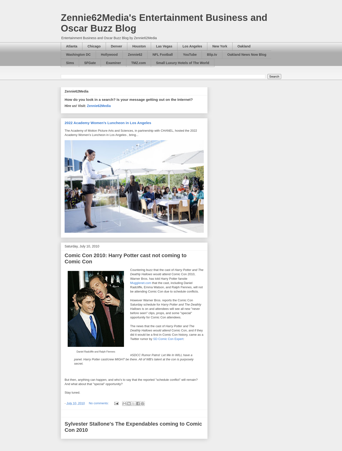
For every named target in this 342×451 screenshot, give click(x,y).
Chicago (93, 46)
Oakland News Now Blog (246, 54)
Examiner (113, 63)
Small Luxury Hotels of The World (182, 63)
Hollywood (109, 54)
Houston (139, 46)
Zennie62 (135, 54)
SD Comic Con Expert (168, 339)
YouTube (190, 54)
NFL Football (162, 54)
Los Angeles (192, 46)
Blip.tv (212, 54)
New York (219, 46)
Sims (70, 63)
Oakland (244, 46)
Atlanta (71, 46)
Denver (116, 46)
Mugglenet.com (140, 283)
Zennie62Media (99, 106)
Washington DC (78, 54)
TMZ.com (138, 63)
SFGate (90, 63)
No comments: (99, 403)
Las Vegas (164, 46)
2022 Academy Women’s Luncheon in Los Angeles (108, 123)
